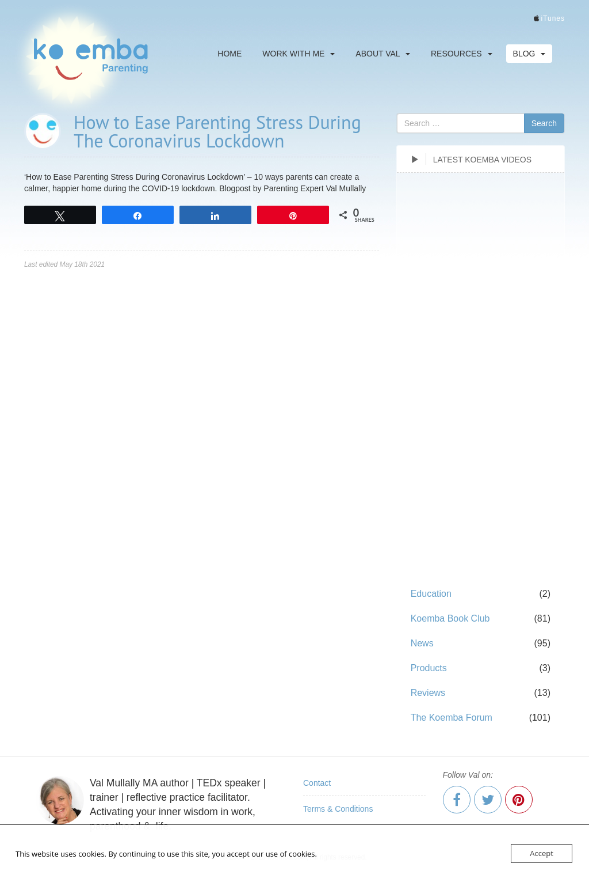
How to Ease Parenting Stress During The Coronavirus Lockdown (217, 131)
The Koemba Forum (451, 717)
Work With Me (298, 53)
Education (431, 594)
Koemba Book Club (450, 618)
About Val (382, 53)
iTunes (553, 18)
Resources (461, 53)
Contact (317, 783)
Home (229, 53)
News (422, 643)
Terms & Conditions (338, 808)
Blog (529, 53)
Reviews (428, 693)
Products (429, 668)
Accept (541, 853)
